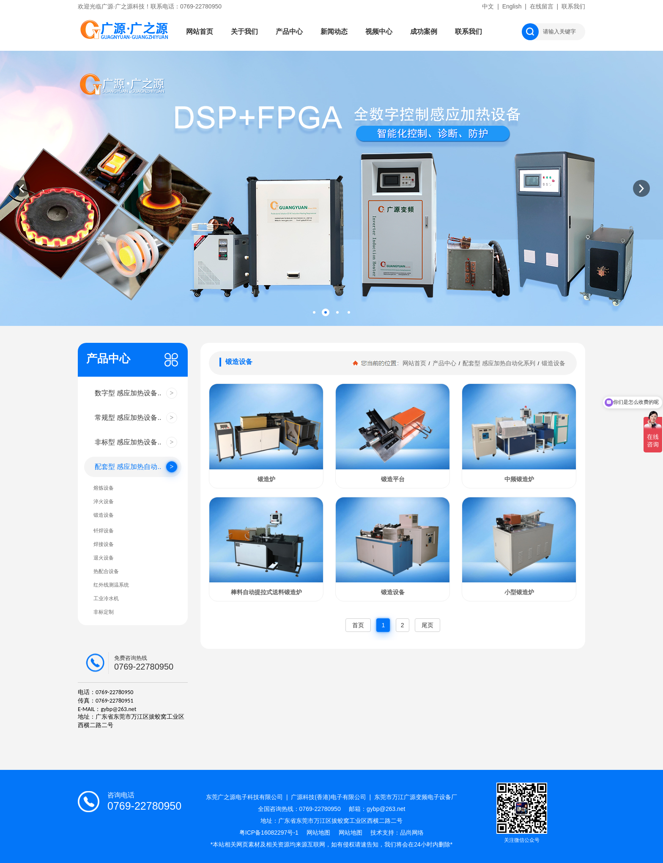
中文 (488, 6)
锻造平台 (393, 479)
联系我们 (573, 6)
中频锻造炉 (519, 479)
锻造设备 (552, 363)
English (512, 6)
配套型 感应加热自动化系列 (499, 363)
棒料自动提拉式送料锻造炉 (266, 592)
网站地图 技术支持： (369, 832)
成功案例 (423, 31)
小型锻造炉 (519, 592)
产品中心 (289, 31)
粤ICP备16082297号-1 (273, 832)
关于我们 (244, 31)
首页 (358, 625)
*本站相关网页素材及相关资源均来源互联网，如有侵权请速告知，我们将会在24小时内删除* (331, 844)
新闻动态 (334, 31)
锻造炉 (266, 479)
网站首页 (199, 31)
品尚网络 (412, 832)
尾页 (427, 625)
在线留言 (541, 6)
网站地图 (322, 832)
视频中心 (378, 31)
